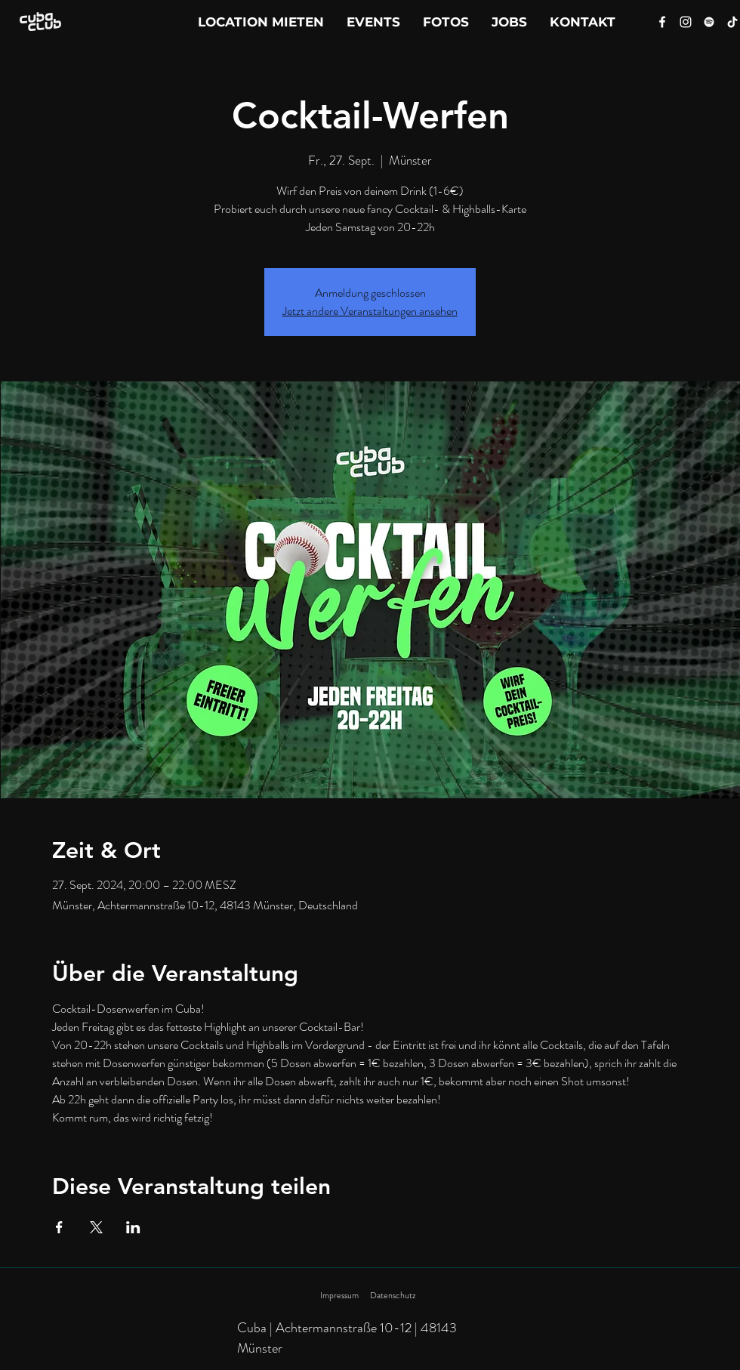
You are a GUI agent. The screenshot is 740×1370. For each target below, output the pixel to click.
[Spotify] (709, 21)
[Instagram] (685, 21)
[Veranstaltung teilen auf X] (96, 1227)
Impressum (339, 1295)
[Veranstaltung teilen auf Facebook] (59, 1227)
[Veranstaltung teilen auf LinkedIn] (133, 1227)
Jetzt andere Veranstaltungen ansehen (370, 310)
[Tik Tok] (732, 21)
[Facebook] (662, 21)
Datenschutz (392, 1295)
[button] (582, 22)
